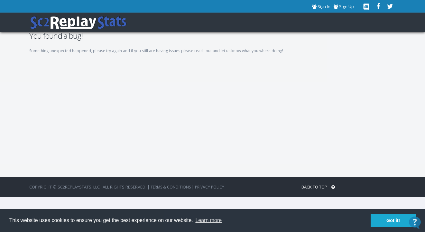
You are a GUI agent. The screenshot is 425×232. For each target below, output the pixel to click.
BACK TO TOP (318, 187)
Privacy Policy (209, 187)
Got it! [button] (393, 220)
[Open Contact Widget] (415, 222)
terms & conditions (171, 187)
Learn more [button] (208, 220)
